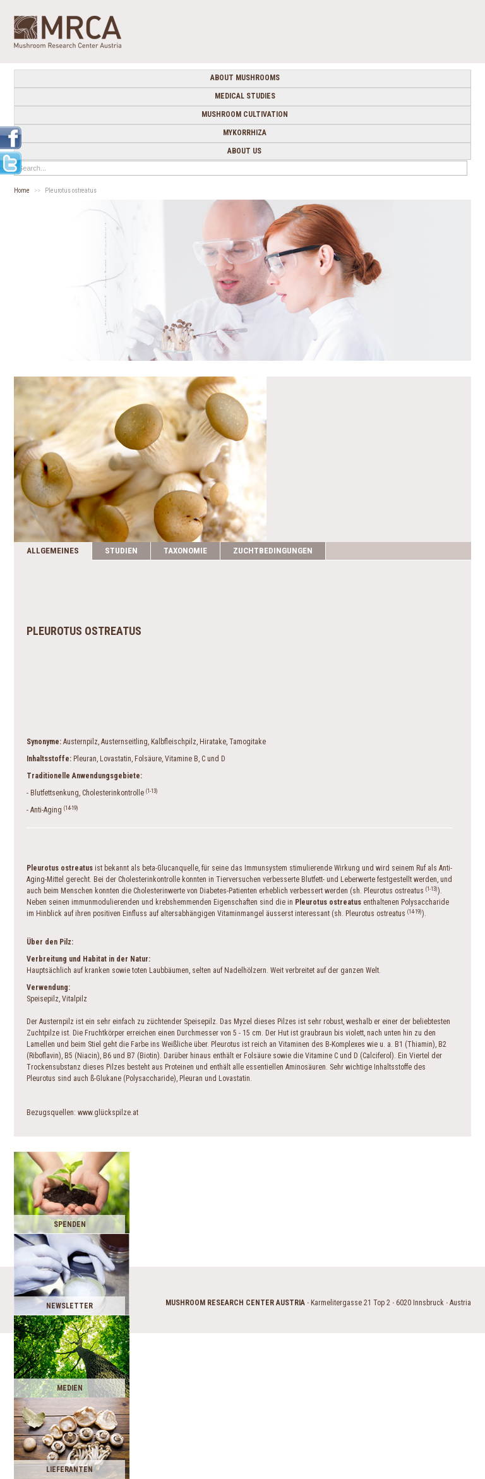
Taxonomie (185, 550)
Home (22, 190)
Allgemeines (53, 550)
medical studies (245, 96)
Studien (121, 550)
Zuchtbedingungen (273, 550)
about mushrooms (245, 77)
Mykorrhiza (244, 132)
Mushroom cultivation (244, 114)
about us (244, 151)
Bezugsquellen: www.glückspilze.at (82, 1112)
